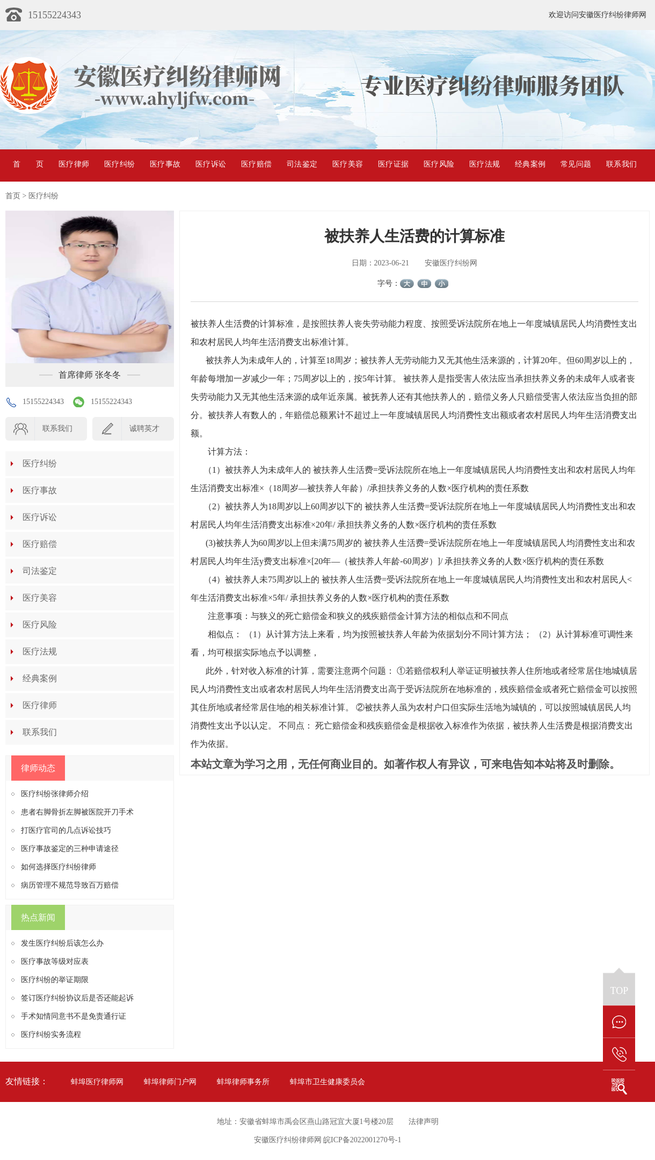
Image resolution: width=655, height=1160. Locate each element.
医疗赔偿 (256, 164)
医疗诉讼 (210, 164)
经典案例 (530, 164)
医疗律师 (74, 164)
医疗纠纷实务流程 (51, 1035)
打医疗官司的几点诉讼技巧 (66, 830)
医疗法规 (484, 164)
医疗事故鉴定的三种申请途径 (70, 849)
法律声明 (424, 1122)
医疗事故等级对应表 (55, 961)
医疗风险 (439, 164)
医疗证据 (393, 164)
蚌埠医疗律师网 (97, 1082)
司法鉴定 (302, 164)
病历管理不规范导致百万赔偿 (70, 885)
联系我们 (621, 164)
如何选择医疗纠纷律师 (58, 867)
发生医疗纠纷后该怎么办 (62, 943)
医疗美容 (347, 164)
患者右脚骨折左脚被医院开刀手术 (77, 812)
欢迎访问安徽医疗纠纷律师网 (597, 15)
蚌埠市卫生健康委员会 (327, 1082)
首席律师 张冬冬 (90, 374)
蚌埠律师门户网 (170, 1082)
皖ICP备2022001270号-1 (362, 1140)
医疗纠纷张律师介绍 (55, 794)
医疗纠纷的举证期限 (55, 980)
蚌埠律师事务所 (243, 1082)
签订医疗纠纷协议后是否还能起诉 (77, 998)
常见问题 (576, 164)
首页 (28, 164)
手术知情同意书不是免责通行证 (73, 1016)
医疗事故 (165, 164)
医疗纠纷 (119, 164)
